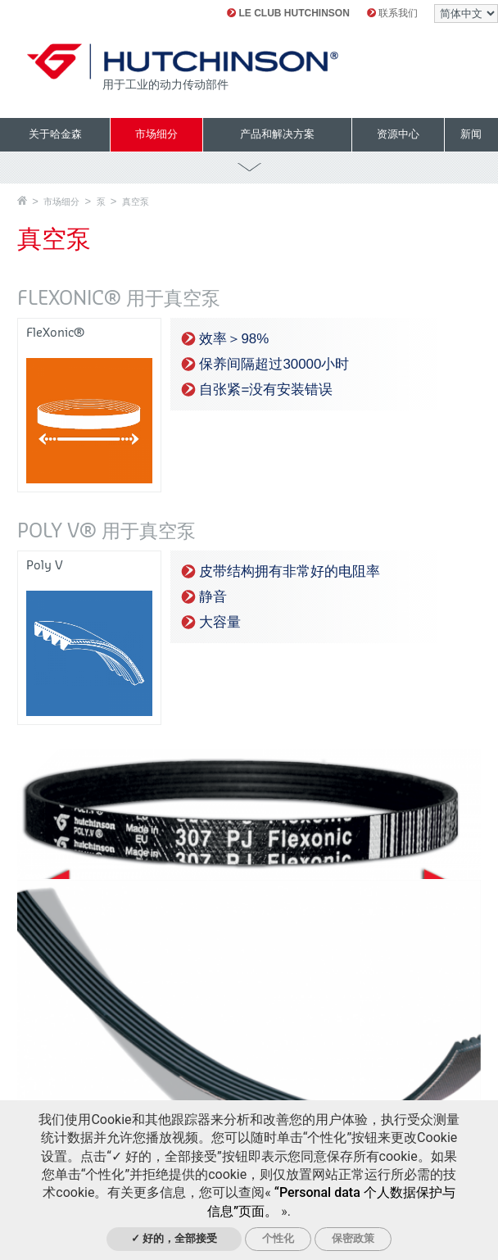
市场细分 (61, 201)
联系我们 (392, 13)
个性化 (278, 1238)
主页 (22, 200)
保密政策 (353, 1238)
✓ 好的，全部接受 (174, 1238)
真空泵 (135, 201)
